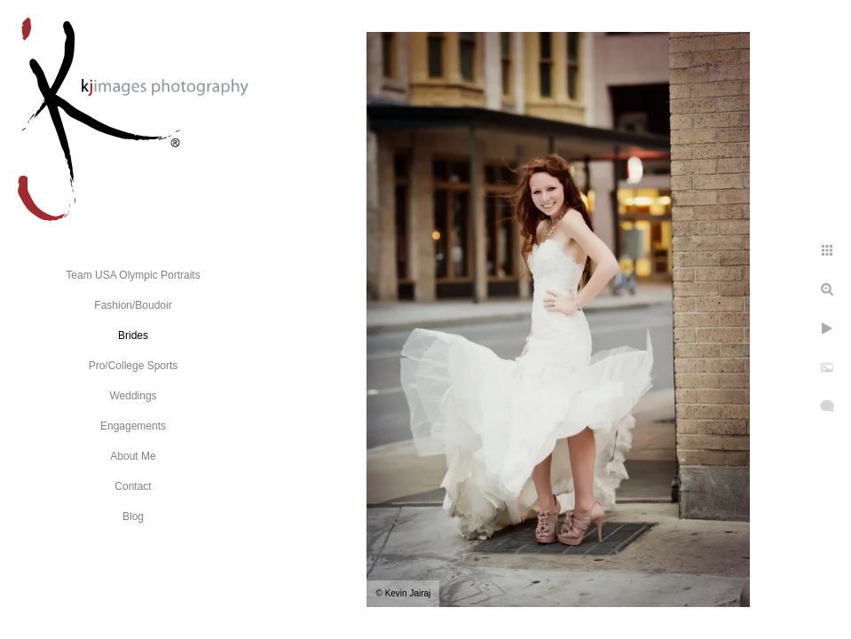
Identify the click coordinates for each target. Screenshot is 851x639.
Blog (133, 516)
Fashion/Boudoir (132, 305)
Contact (132, 486)
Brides (133, 335)
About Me (132, 456)
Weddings (132, 396)
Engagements (133, 426)
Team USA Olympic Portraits (133, 275)
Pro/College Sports (133, 365)
